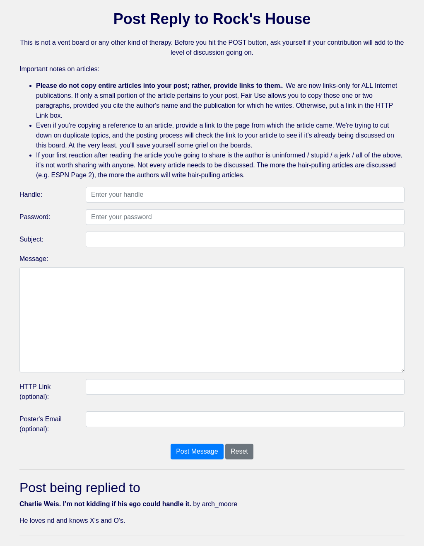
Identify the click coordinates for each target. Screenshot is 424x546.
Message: (33, 258)
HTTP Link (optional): (35, 391)
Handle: (30, 194)
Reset (239, 451)
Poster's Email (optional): (40, 424)
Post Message (197, 451)
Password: (35, 216)
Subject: (31, 239)
